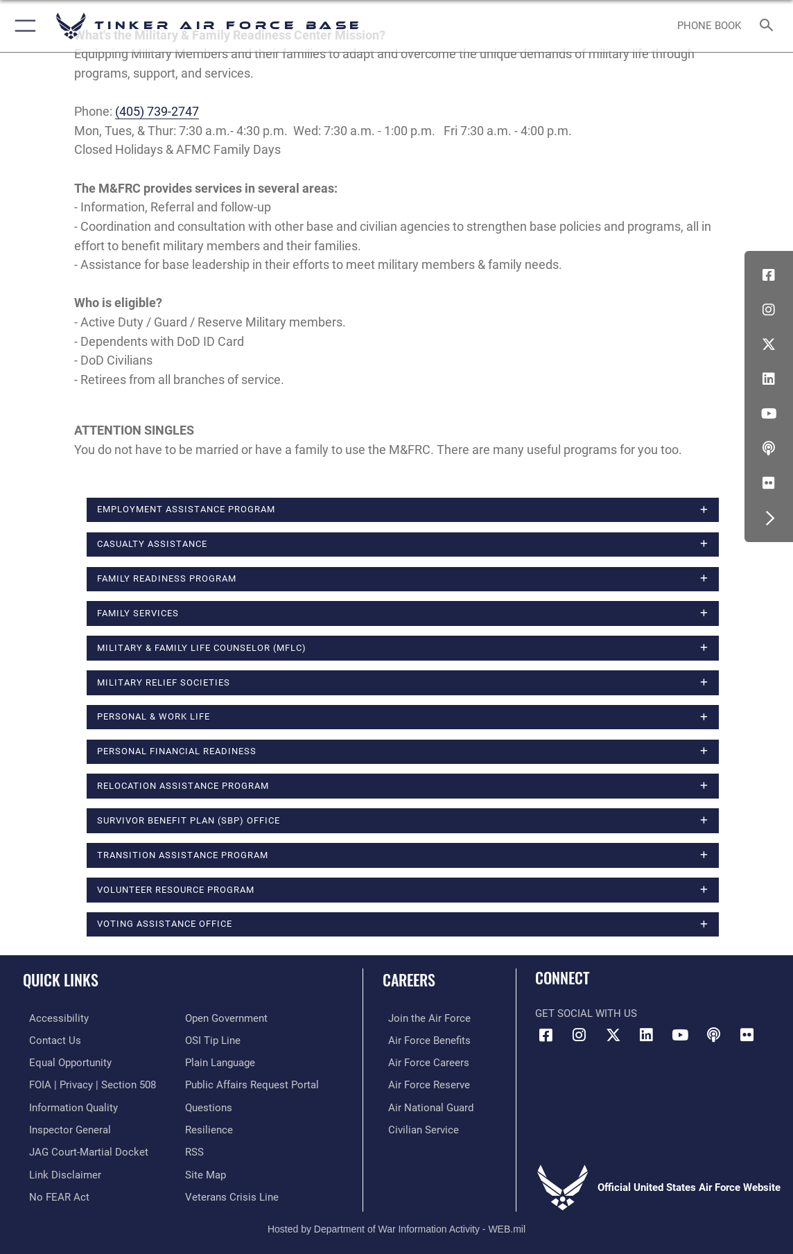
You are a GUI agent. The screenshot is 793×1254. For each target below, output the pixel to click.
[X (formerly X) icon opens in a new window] (768, 344)
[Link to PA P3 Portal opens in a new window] (252, 1083)
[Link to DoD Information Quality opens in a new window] (67, 1105)
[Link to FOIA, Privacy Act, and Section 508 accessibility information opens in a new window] (86, 1083)
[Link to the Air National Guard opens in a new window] (425, 1105)
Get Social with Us (586, 1013)
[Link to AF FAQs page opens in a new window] (208, 1105)
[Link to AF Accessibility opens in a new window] (52, 1018)
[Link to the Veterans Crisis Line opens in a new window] (232, 1191)
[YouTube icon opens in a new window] (768, 414)
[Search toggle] (768, 26)
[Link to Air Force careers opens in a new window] (423, 1061)
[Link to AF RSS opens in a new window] (194, 1148)
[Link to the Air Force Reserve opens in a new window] (423, 1083)
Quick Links (60, 979)
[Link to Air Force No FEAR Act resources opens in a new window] (53, 1191)
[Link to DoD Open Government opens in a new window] (226, 1018)
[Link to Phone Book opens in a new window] (709, 25)
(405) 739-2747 (157, 111)
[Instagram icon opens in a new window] (768, 310)
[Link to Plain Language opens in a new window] (220, 1061)
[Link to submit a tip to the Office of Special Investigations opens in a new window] (213, 1040)
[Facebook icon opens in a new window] (768, 275)
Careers (409, 979)
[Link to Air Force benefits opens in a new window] (424, 1040)
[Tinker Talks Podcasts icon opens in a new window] (768, 448)
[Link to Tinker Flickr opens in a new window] (768, 483)
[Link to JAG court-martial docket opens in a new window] (82, 1148)
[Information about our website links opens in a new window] (59, 1170)
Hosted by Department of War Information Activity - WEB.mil (396, 1222)
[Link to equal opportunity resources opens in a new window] (64, 1061)
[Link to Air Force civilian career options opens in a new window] (418, 1126)
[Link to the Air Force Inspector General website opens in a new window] (64, 1126)
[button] (22, 26)
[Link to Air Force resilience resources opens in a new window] (209, 1126)
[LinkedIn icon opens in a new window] (768, 379)
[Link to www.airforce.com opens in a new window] (424, 1018)
